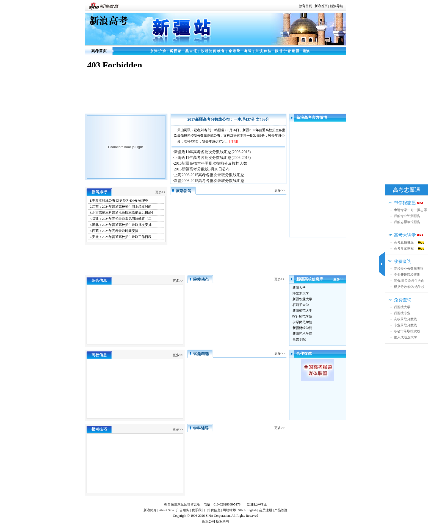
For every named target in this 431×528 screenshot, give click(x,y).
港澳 (306, 51)
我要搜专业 (402, 313)
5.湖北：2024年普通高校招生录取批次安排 (120, 225)
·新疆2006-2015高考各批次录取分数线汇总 (208, 181)
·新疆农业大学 (302, 299)
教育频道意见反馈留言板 (182, 504)
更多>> (160, 192)
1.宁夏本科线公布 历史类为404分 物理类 (119, 201)
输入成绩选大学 (405, 337)
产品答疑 (281, 510)
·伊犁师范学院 (302, 322)
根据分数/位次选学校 (409, 287)
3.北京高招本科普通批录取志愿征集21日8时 (121, 213)
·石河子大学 (300, 305)
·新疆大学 (299, 288)
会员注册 (265, 510)
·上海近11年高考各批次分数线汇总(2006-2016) (212, 158)
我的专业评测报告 (407, 216)
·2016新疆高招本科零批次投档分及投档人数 (210, 163)
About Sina (166, 510)
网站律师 (229, 510)
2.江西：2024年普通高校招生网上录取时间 (120, 207)
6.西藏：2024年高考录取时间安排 (114, 231)
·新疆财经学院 (302, 328)
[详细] (233, 141)
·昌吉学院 (299, 339)
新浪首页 (321, 6)
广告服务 (182, 510)
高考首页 (99, 51)
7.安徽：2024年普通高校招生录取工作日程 (120, 237)
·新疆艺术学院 (302, 334)
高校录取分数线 (405, 319)
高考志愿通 (406, 190)
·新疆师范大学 (302, 311)
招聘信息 (213, 510)
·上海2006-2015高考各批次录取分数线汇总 (208, 175)
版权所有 (222, 521)
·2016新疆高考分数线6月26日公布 (201, 169)
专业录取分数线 (405, 325)
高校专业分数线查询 (409, 269)
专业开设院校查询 (407, 275)
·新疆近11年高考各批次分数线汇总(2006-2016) (212, 152)
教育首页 (305, 6)
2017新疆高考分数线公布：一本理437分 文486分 (228, 119)
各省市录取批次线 (407, 331)
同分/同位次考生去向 (409, 281)
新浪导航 (336, 6)
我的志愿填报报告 (407, 222)
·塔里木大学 (300, 293)
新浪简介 (150, 510)
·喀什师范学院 (302, 316)
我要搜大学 (402, 307)
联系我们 (198, 510)
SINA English (247, 510)
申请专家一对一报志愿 (410, 210)
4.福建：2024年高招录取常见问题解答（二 (120, 219)
